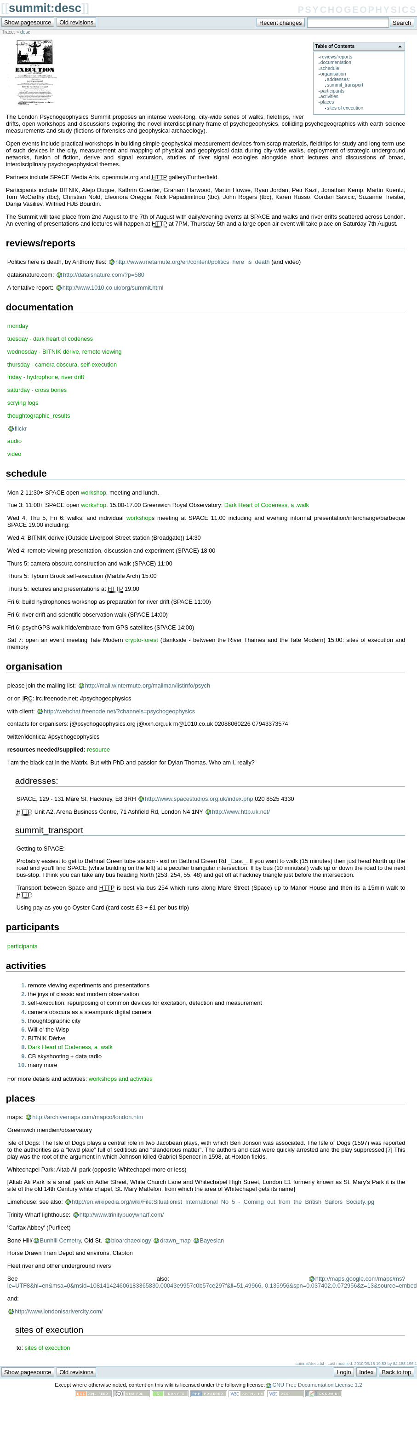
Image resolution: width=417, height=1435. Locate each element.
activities (329, 96)
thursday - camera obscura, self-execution (62, 364)
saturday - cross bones (37, 389)
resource (98, 749)
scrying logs (23, 402)
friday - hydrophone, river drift (45, 376)
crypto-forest (142, 639)
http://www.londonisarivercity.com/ (59, 1311)
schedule (329, 68)
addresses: (338, 79)
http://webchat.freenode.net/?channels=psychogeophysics (119, 711)
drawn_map (175, 1240)
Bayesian (212, 1240)
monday (18, 325)
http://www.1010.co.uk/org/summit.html (113, 287)
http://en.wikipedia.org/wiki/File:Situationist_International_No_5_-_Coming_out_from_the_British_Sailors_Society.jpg (223, 1201)
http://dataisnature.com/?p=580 (103, 274)
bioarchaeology (131, 1240)
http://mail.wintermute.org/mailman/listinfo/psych (147, 685)
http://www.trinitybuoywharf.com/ (122, 1214)
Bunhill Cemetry (60, 1240)
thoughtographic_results (38, 415)
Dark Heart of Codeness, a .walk (266, 505)
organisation (333, 73)
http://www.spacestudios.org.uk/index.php (199, 798)
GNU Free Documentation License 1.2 (317, 1385)
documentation (335, 62)
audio (14, 441)
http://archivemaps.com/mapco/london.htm (87, 1117)
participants (332, 90)
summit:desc (45, 7)
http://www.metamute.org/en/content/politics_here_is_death (192, 261)
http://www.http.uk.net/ (241, 811)
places (327, 102)
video (14, 453)
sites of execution (345, 108)
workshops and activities (121, 1078)
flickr (21, 428)
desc (25, 32)
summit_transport (345, 85)
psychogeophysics (357, 8)
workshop (93, 492)
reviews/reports (336, 56)
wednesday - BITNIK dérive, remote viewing (64, 351)
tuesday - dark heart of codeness (50, 338)
